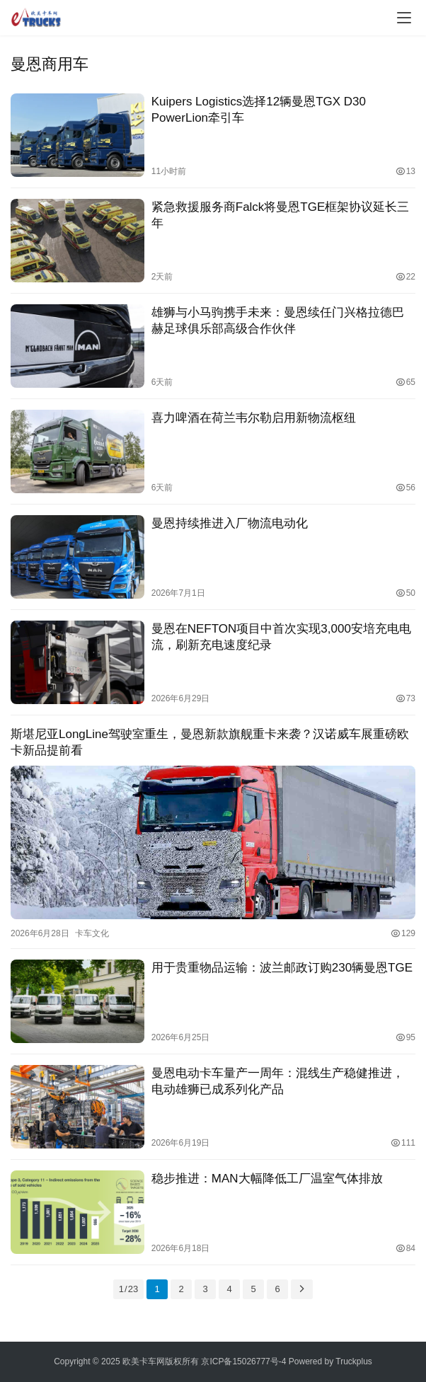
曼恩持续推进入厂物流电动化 (229, 523)
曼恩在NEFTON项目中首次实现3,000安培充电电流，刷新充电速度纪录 (281, 637)
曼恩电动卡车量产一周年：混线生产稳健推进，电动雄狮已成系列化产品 (277, 1081)
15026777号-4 (259, 1361)
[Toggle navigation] (404, 17)
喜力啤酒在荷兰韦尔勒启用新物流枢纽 (253, 418)
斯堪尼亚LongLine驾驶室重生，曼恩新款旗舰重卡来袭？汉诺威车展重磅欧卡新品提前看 (210, 742)
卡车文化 (92, 933)
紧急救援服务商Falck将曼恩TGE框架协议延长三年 (280, 215)
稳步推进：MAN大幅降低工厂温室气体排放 (267, 1178)
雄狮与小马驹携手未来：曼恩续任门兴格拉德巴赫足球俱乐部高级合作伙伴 (277, 320)
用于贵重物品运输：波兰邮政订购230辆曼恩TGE (282, 967)
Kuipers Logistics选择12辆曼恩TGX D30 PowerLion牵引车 (258, 110)
